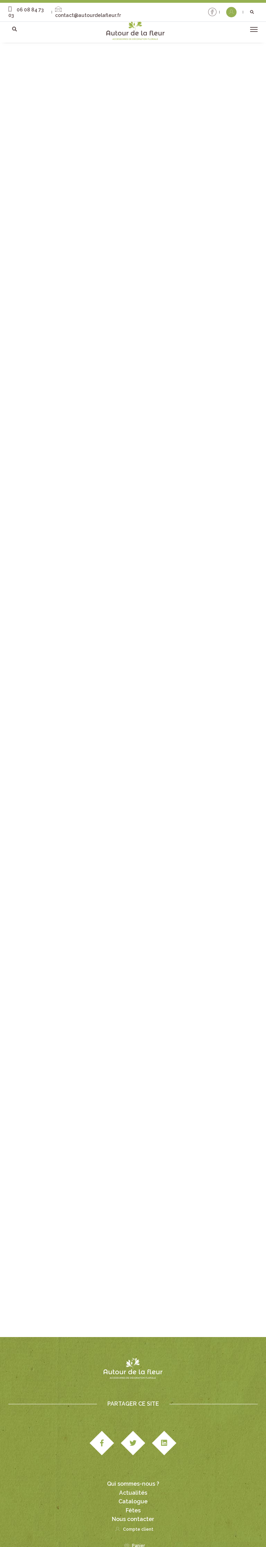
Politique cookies (109, 1529)
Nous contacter (133, 1471)
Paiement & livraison (163, 1522)
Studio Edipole (64, 1522)
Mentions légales (104, 1522)
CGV (132, 1522)
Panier (133, 1500)
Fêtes (133, 1462)
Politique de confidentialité (219, 1522)
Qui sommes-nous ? (133, 1435)
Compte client (133, 1484)
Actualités (133, 1444)
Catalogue (133, 1453)
